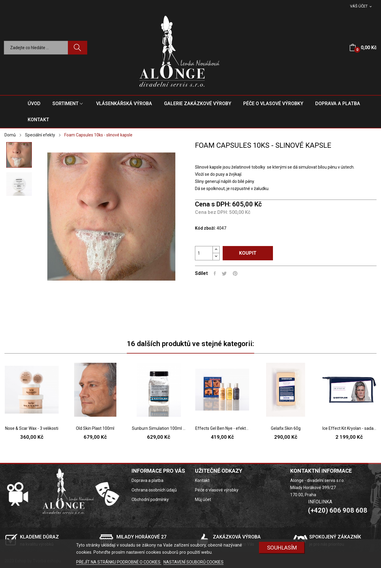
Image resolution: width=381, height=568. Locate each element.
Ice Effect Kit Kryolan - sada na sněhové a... (349, 428)
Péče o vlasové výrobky (216, 490)
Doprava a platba (147, 480)
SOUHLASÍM (282, 547)
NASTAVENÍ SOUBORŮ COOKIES (193, 562)
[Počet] (204, 253)
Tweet (224, 273)
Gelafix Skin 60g (286, 428)
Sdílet (215, 273)
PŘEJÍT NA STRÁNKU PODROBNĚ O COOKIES (118, 562)
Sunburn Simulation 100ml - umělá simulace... (159, 428)
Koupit (248, 253)
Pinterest (235, 273)
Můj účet (203, 499)
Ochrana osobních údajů (154, 490)
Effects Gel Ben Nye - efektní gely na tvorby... (222, 428)
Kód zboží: (205, 228)
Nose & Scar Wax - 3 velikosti (31, 428)
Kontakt (202, 480)
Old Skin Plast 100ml (95, 428)
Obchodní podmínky (150, 499)
